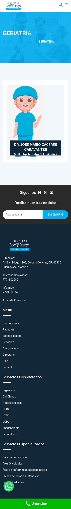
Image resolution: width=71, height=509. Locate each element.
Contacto (8, 367)
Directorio (9, 354)
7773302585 (10, 279)
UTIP (6, 415)
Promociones (11, 323)
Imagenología (11, 428)
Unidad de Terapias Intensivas (21, 476)
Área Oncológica (13, 463)
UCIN (6, 409)
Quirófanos (9, 396)
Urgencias (9, 390)
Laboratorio (10, 434)
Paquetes (8, 329)
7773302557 (10, 292)
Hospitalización (12, 402)
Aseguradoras (11, 348)
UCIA (6, 421)
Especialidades (12, 335)
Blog (5, 361)
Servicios (8, 342)
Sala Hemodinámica (15, 457)
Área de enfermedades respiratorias (25, 469)
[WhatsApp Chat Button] (8, 486)
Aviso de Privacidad (15, 300)
